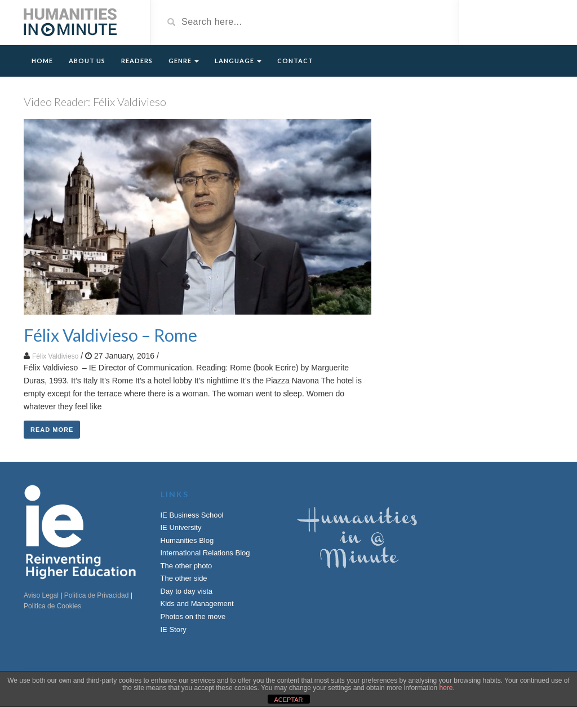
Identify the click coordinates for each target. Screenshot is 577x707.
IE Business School (192, 515)
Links (175, 494)
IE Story (174, 629)
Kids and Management (197, 603)
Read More (51, 429)
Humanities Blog (187, 540)
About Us (87, 60)
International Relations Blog (205, 553)
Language (238, 60)
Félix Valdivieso (55, 356)
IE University (181, 527)
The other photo (186, 566)
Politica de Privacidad (96, 595)
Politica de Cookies (52, 606)
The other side (184, 578)
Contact (295, 60)
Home (42, 60)
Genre (183, 60)
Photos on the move (193, 616)
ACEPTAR (288, 699)
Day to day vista (187, 591)
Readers (137, 60)
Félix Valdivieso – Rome (110, 335)
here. (446, 688)
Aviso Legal (41, 595)
